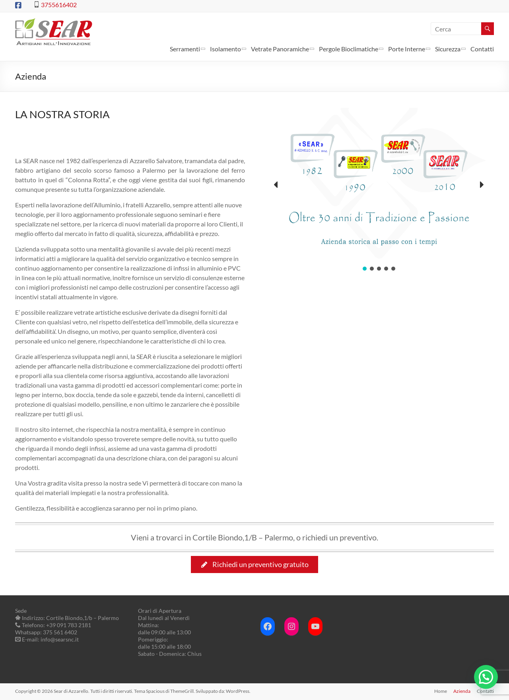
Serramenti (185, 49)
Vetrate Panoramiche (280, 49)
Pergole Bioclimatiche (348, 49)
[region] (379, 190)
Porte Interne (406, 49)
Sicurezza (447, 49)
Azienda (461, 691)
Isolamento (225, 49)
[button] (276, 184)
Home (440, 691)
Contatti (482, 49)
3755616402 (59, 4)
